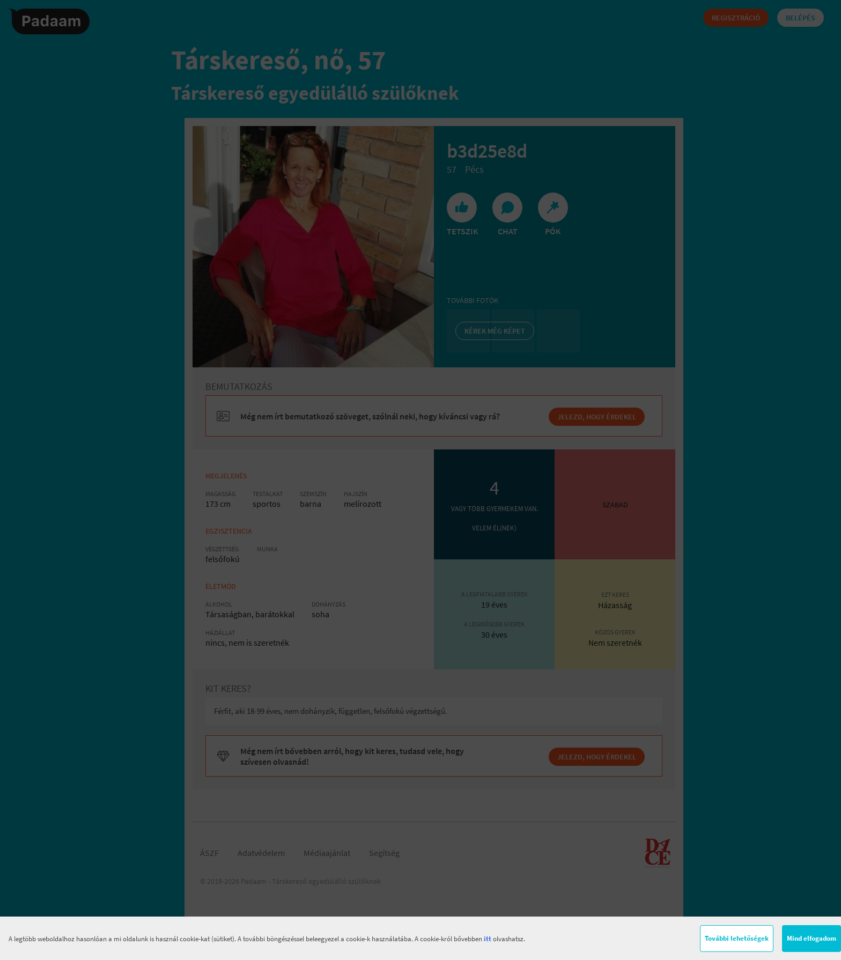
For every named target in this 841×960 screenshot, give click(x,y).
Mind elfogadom (811, 938)
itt (487, 938)
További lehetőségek (737, 938)
